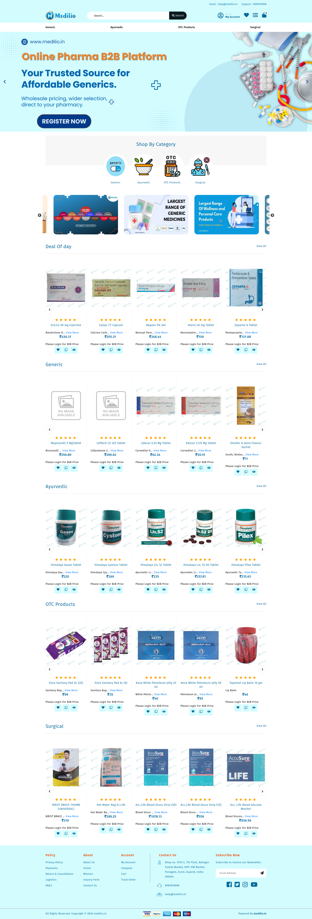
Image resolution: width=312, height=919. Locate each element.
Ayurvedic (117, 27)
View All (261, 246)
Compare (126, 868)
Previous (40, 215)
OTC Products (187, 27)
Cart (123, 873)
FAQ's (49, 885)
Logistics (51, 879)
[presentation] (50, 310)
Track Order (128, 879)
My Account (128, 862)
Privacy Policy (54, 862)
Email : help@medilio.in (223, 4)
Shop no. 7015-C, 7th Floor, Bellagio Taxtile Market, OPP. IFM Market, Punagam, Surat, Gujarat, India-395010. (187, 869)
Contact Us (90, 885)
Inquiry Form (91, 879)
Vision (87, 868)
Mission (88, 873)
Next (272, 215)
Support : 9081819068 (254, 4)
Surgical (256, 27)
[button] (4, 82)
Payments (52, 868)
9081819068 (172, 885)
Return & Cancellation (59, 873)
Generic (51, 27)
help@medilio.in (175, 894)
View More (72, 332)
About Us (89, 862)
